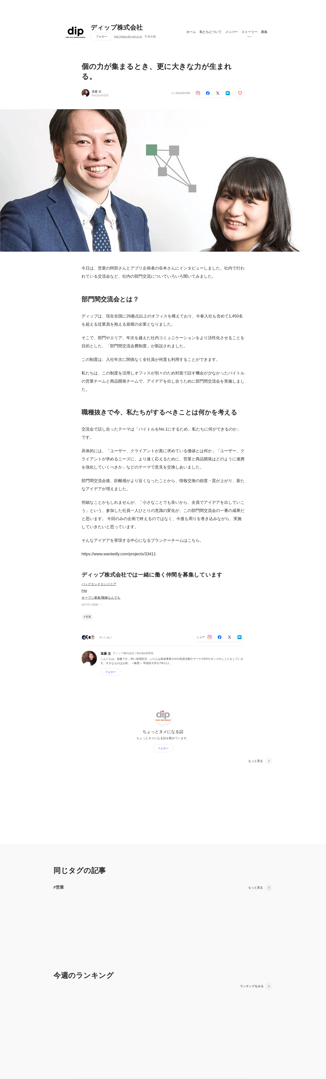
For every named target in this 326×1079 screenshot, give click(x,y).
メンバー (231, 31)
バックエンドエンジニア (99, 584)
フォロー (101, 36)
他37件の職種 (92, 604)
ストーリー (249, 31)
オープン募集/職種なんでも (101, 597)
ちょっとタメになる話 (163, 731)
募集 (264, 31)
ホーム (191, 31)
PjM (84, 591)
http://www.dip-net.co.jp (128, 36)
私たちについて (210, 31)
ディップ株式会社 (117, 28)
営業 (88, 616)
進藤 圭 (96, 91)
